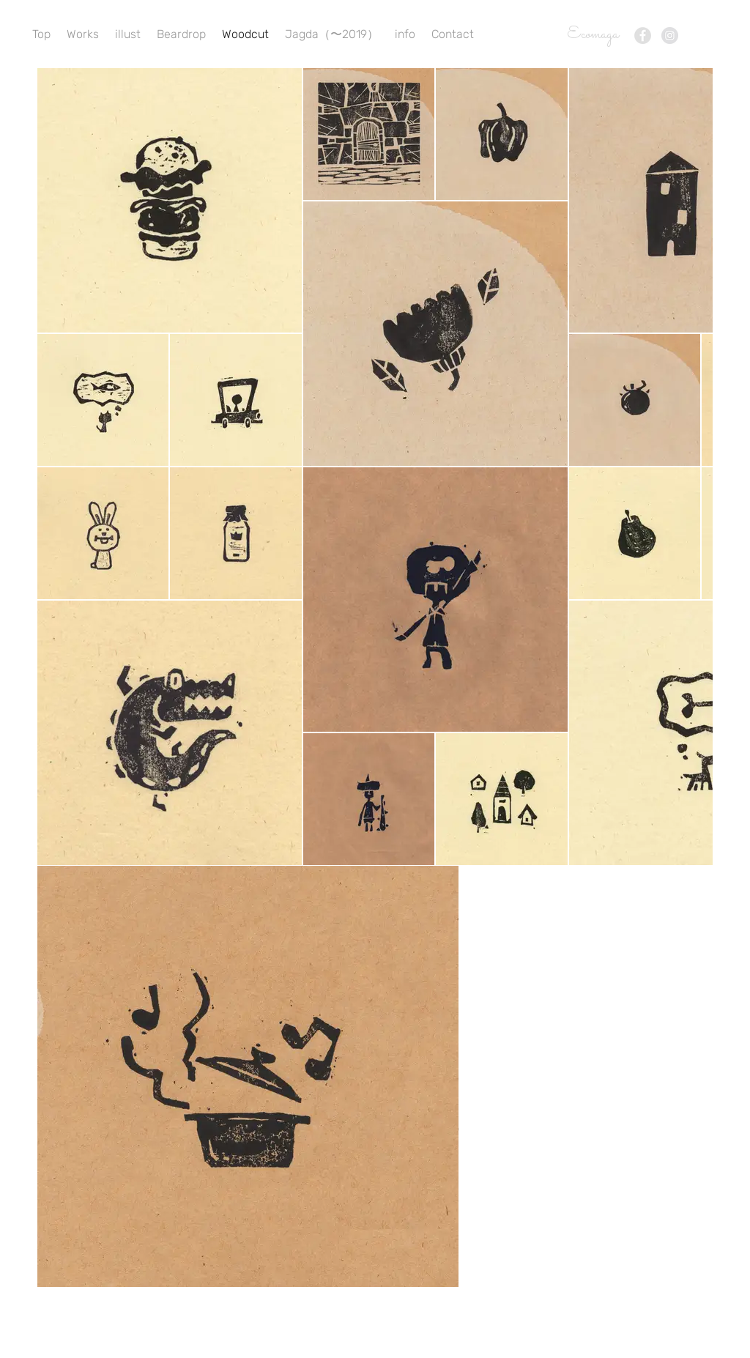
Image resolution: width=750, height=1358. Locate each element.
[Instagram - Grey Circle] (669, 35)
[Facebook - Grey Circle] (642, 35)
